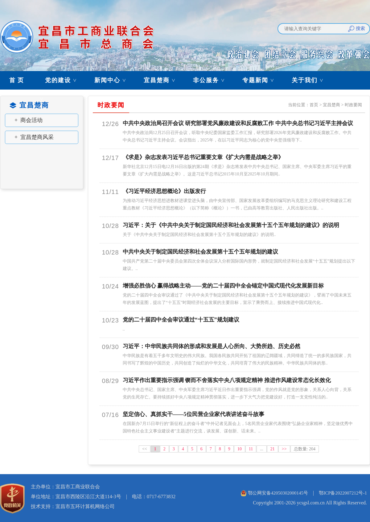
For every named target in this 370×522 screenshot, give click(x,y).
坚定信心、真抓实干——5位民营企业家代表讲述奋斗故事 (193, 414)
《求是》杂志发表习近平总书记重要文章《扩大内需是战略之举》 (203, 157)
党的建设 (64, 80)
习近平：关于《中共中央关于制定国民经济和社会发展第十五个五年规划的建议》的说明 (231, 225)
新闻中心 (113, 80)
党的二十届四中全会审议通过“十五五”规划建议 (181, 320)
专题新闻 (261, 80)
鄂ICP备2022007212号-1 (343, 492)
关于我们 (310, 80)
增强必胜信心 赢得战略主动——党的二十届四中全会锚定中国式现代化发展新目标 (223, 286)
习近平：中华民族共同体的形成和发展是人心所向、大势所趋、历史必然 (211, 346)
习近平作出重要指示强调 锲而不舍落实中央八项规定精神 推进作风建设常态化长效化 (227, 380)
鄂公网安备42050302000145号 (278, 492)
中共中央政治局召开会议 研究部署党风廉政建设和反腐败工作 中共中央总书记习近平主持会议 (238, 123)
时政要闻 (353, 105)
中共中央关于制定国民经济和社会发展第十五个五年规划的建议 (200, 252)
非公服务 (212, 80)
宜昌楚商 (162, 80)
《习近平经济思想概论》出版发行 (164, 191)
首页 (314, 105)
